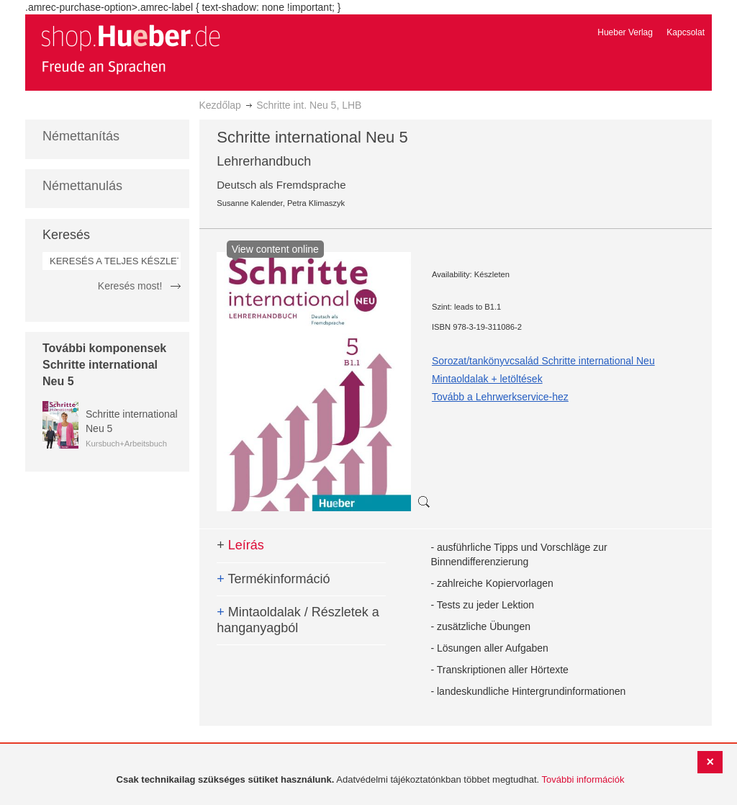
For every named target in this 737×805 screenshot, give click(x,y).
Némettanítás (80, 136)
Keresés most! (130, 286)
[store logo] (130, 49)
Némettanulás (82, 186)
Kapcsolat (685, 32)
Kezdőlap (220, 105)
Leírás (240, 545)
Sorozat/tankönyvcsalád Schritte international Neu (543, 360)
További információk (583, 779)
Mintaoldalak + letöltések (487, 378)
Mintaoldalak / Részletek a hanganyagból (298, 620)
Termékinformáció (273, 579)
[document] (370, 780)
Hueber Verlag (625, 32)
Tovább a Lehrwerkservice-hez (500, 396)
